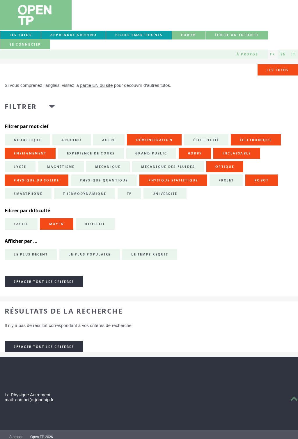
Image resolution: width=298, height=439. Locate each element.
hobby (195, 153)
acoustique (27, 140)
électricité (206, 140)
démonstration (154, 140)
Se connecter (25, 44)
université (164, 193)
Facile (21, 224)
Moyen (56, 224)
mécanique (107, 166)
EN (283, 54)
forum (188, 35)
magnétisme (60, 166)
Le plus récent (31, 254)
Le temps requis (149, 254)
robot (261, 180)
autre (109, 140)
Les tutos (21, 35)
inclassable (237, 153)
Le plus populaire (89, 254)
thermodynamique (84, 193)
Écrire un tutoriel (237, 35)
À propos (247, 54)
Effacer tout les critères (44, 281)
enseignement (30, 153)
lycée (20, 166)
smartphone (28, 193)
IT (293, 54)
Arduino (71, 140)
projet (226, 180)
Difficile (95, 224)
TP (129, 193)
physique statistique (173, 180)
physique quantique (104, 180)
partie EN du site (96, 85)
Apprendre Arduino (73, 35)
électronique (256, 140)
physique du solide (36, 180)
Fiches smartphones (138, 35)
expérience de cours (91, 153)
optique (224, 166)
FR (272, 54)
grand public (151, 153)
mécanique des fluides (168, 166)
